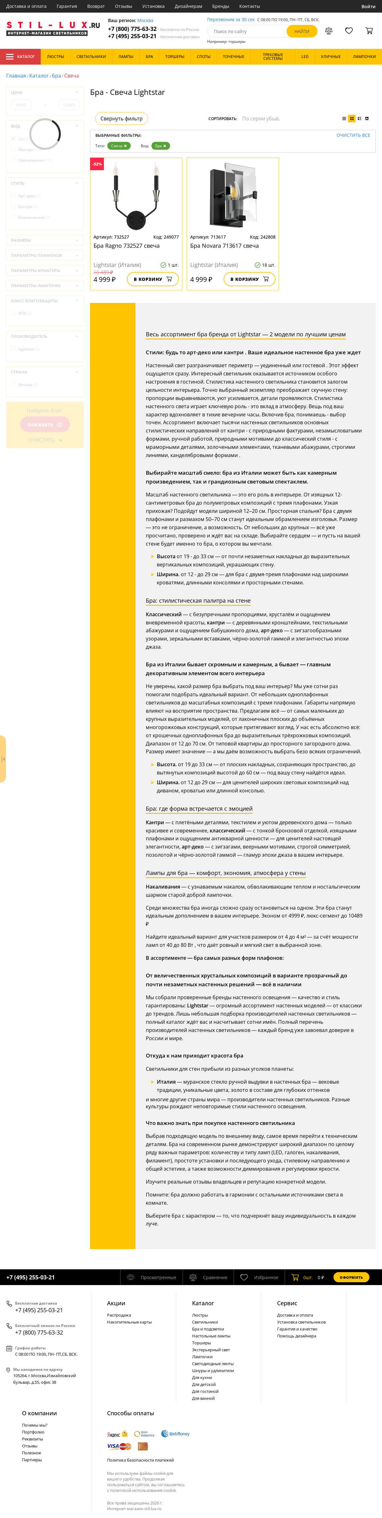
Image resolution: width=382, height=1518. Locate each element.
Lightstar (29, 349)
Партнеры (32, 1460)
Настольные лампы (211, 1336)
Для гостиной (205, 1391)
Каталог (20, 57)
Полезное (31, 1453)
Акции (116, 1303)
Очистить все (353, 135)
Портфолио (33, 1432)
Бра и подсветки (208, 1329)
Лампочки (202, 1356)
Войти (369, 6)
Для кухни (202, 1377)
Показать (45, 425)
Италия (28, 384)
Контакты (249, 6)
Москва (145, 20)
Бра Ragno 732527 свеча (127, 245)
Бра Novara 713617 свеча (224, 245)
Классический (34, 217)
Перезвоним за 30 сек (231, 19)
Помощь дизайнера (296, 1336)
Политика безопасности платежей (140, 1460)
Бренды (220, 6)
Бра (56, 75)
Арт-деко (30, 196)
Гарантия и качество (297, 1329)
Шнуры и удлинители (213, 1370)
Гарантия (67, 6)
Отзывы (123, 6)
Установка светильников (301, 1322)
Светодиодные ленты (213, 1363)
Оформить (351, 1277)
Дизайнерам (188, 6)
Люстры (31, 149)
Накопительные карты (129, 1322)
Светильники (35, 160)
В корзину (153, 279)
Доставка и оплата (26, 6)
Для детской (204, 1384)
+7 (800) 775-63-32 (153, 28)
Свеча (119, 145)
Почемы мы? (35, 1425)
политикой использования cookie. (143, 1490)
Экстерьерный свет (211, 1350)
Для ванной (203, 1398)
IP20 (25, 313)
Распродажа (119, 1315)
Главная (16, 75)
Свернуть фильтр (121, 118)
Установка (153, 6)
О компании (39, 1413)
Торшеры (201, 1343)
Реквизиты (32, 1439)
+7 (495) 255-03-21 (154, 36)
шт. (302, 1277)
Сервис (287, 1303)
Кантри (28, 206)
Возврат (96, 6)
